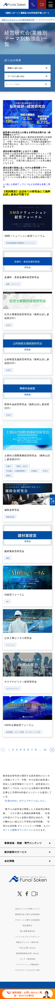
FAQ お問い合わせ (27, 948)
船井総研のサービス (15, 852)
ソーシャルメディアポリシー (27, 937)
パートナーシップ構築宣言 (27, 965)
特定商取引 (27, 926)
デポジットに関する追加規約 (27, 920)
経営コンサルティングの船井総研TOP (18, 20)
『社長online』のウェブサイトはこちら (24, 800)
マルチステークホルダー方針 (27, 970)
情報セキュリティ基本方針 (27, 942)
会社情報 (9, 861)
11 (45, 749)
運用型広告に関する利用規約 (27, 914)
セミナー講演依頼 (27, 959)
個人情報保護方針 (27, 931)
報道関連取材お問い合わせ (27, 953)
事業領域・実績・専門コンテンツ (23, 843)
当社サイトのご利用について (27, 909)
